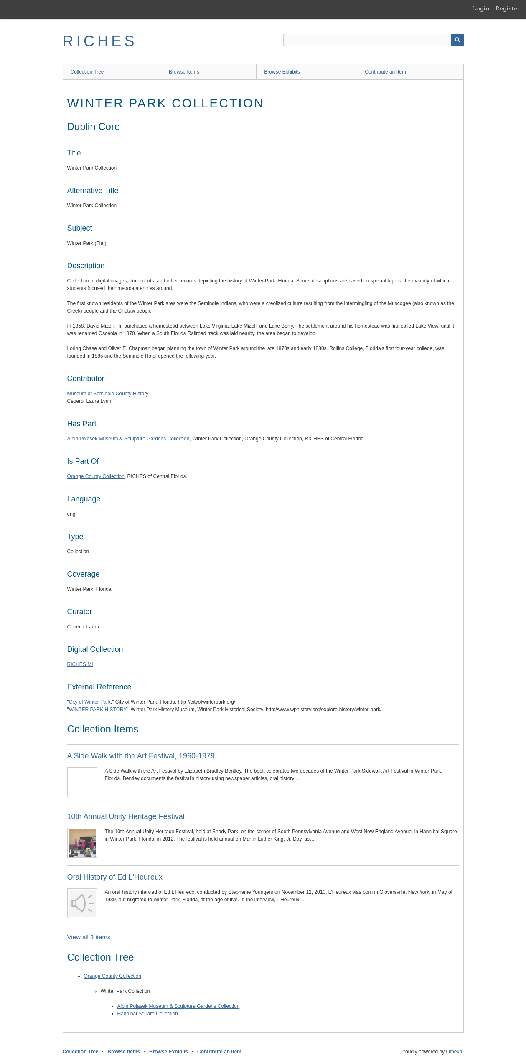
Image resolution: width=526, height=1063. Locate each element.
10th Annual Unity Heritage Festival (126, 816)
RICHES (100, 41)
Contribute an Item (385, 72)
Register (508, 8)
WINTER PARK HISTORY (97, 709)
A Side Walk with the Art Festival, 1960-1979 (141, 756)
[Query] (373, 40)
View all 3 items (89, 937)
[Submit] (457, 40)
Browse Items (184, 72)
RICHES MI (80, 664)
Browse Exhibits (282, 72)
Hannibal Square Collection (147, 1014)
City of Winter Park (90, 702)
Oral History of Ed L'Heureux (115, 877)
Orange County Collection (96, 476)
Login (481, 8)
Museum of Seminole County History (108, 394)
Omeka (454, 1052)
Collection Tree (87, 72)
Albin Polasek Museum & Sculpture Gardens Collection (128, 439)
